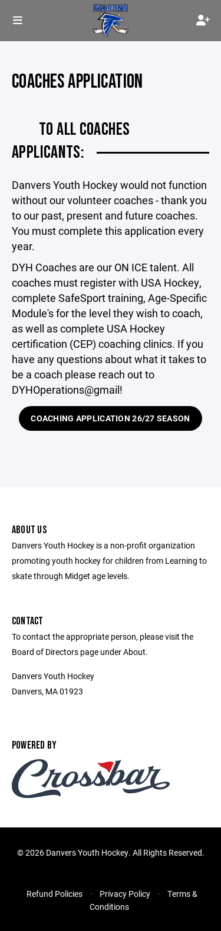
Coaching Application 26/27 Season (110, 418)
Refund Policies (55, 893)
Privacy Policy (125, 893)
